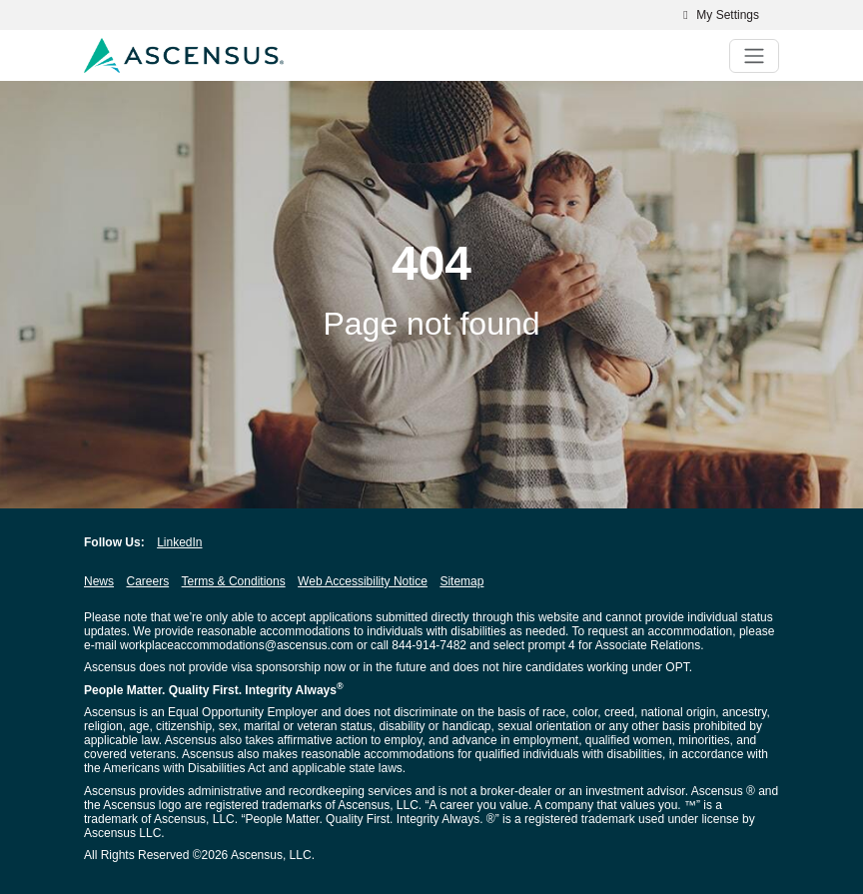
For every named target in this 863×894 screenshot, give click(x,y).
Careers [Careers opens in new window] (147, 581)
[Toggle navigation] (754, 56)
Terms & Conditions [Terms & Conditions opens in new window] (234, 581)
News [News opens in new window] (99, 581)
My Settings (718, 15)
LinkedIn (179, 542)
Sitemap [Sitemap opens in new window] (461, 581)
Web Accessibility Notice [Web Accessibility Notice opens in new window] (363, 581)
